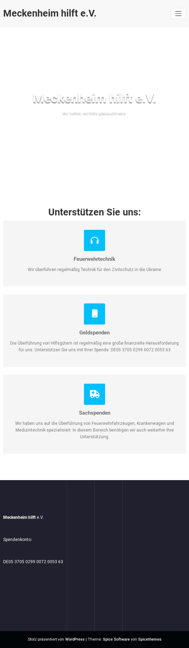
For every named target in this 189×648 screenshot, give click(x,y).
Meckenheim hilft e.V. (50, 13)
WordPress (75, 639)
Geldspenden (94, 332)
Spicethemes (149, 639)
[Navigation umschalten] (178, 13)
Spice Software (116, 639)
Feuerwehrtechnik (94, 259)
